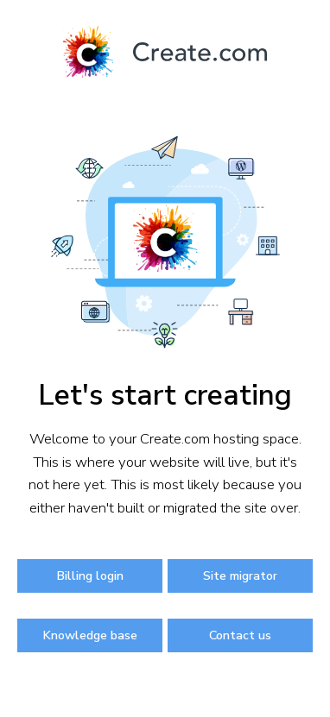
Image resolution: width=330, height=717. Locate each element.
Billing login (90, 575)
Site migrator (240, 575)
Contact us (240, 635)
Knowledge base (89, 635)
